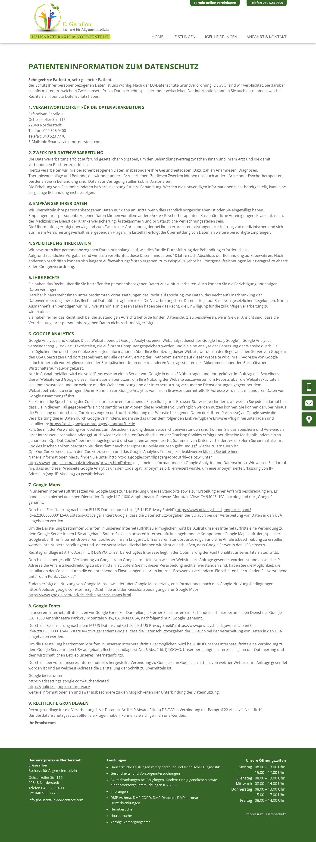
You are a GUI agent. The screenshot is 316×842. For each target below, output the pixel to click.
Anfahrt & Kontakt (266, 36)
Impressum (254, 814)
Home (157, 36)
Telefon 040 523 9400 (266, 2)
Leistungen (184, 36)
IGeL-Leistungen (221, 36)
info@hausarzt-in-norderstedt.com (71, 141)
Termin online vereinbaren (215, 2)
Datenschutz (276, 814)
